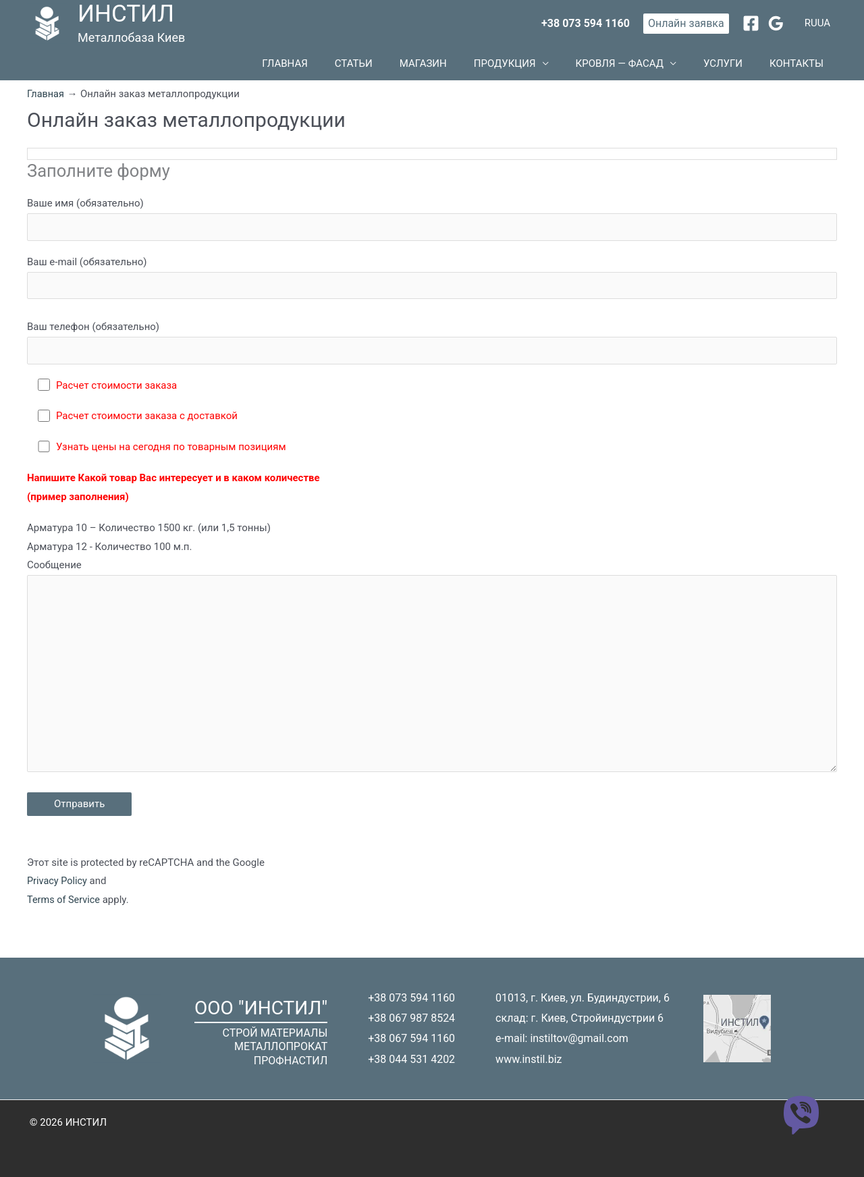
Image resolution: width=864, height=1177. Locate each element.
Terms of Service (65, 918)
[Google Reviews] (775, 23)
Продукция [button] (552, 67)
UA (823, 23)
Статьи (428, 67)
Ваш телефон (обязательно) (432, 352)
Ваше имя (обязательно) (432, 226)
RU (811, 23)
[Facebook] (750, 23)
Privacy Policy (58, 899)
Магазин (484, 67)
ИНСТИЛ (126, 14)
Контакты (803, 67)
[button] (686, 23)
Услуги (743, 67)
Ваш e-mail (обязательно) (432, 285)
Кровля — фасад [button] (653, 67)
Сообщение (432, 683)
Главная (373, 67)
